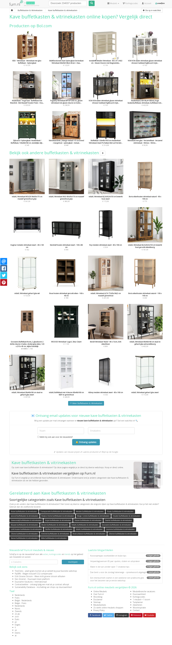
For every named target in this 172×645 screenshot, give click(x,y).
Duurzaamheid (139, 594)
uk (16, 630)
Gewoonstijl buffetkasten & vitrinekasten (26, 520)
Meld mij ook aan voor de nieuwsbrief (55, 437)
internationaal (41, 581)
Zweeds (18, 611)
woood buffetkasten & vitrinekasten (24, 516)
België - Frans (20, 603)
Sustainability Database (25, 587)
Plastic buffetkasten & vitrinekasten (120, 511)
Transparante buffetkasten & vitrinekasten (56, 511)
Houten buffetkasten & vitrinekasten (126, 516)
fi (15, 627)
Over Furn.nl (98, 594)
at (16, 635)
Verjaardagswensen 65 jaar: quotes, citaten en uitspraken (125, 561)
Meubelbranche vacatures (144, 591)
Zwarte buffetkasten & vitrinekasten (118, 520)
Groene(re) (30, 3)
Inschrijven (73, 562)
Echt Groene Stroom (24, 576)
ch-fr (17, 616)
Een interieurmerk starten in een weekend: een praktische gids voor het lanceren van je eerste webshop (125, 579)
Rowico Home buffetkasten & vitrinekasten (58, 516)
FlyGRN (18, 573)
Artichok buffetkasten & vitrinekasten (55, 534)
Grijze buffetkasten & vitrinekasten (58, 520)
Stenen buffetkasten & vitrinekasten (24, 538)
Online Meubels (100, 591)
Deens (17, 633)
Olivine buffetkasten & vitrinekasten (24, 534)
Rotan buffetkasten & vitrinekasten (24, 511)
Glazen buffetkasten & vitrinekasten (88, 520)
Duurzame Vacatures (24, 581)
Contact (136, 610)
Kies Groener (20, 579)
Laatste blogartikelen (100, 550)
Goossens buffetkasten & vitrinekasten (116, 525)
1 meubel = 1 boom (141, 599)
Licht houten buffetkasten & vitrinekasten (26, 529)
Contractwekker (21, 584)
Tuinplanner (138, 602)
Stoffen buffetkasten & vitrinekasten (58, 529)
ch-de (17, 614)
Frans (17, 597)
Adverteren (137, 605)
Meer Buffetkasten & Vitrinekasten (86, 403)
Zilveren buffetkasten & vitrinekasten (123, 534)
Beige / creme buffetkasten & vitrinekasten (93, 516)
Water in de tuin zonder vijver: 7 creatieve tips (125, 566)
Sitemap (97, 602)
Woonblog (97, 597)
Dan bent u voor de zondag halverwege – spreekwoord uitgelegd (125, 572)
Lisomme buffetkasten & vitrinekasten (120, 529)
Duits (17, 619)
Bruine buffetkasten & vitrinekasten (55, 525)
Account (146, 3)
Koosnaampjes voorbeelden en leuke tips (125, 555)
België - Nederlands (23, 600)
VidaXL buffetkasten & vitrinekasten (85, 525)
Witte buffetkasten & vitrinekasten (54, 538)
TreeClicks (19, 571)
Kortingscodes (139, 597)
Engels (17, 624)
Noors (17, 608)
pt (16, 622)
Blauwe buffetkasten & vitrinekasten (24, 525)
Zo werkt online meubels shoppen (108, 607)
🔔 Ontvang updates (86, 442)
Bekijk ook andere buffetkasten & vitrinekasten (57, 152)
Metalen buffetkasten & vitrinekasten (90, 511)
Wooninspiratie (139, 607)
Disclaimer (97, 599)
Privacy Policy (99, 610)
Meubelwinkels (99, 605)
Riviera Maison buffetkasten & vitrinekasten (89, 534)
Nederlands (20, 595)
